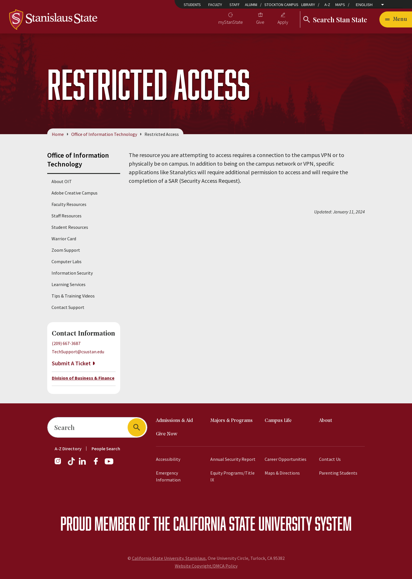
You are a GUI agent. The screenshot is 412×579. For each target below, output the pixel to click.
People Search (106, 448)
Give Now (166, 434)
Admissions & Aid (174, 420)
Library (308, 4)
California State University (242, 523)
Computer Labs (67, 261)
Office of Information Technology (104, 134)
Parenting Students (338, 473)
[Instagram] (60, 464)
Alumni (251, 4)
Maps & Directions (282, 473)
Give (260, 22)
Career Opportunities (285, 459)
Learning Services (69, 284)
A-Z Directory (68, 448)
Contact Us (330, 459)
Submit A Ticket (71, 363)
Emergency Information (168, 476)
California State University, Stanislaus (169, 558)
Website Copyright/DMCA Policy (206, 566)
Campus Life (278, 420)
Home (58, 134)
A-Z (327, 4)
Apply (283, 22)
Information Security (72, 273)
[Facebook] (98, 464)
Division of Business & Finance (83, 378)
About (325, 420)
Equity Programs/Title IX (232, 476)
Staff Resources (67, 216)
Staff (234, 4)
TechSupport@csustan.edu (78, 351)
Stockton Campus (281, 4)
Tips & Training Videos (73, 296)
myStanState (230, 22)
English (364, 5)
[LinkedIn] (83, 464)
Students (192, 4)
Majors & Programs (231, 420)
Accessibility (168, 459)
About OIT (62, 181)
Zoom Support (66, 250)
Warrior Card (64, 238)
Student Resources (70, 227)
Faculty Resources (69, 204)
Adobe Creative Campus (75, 193)
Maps (340, 4)
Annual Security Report (232, 459)
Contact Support (68, 307)
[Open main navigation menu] (395, 19)
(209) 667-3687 (66, 343)
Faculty (215, 4)
